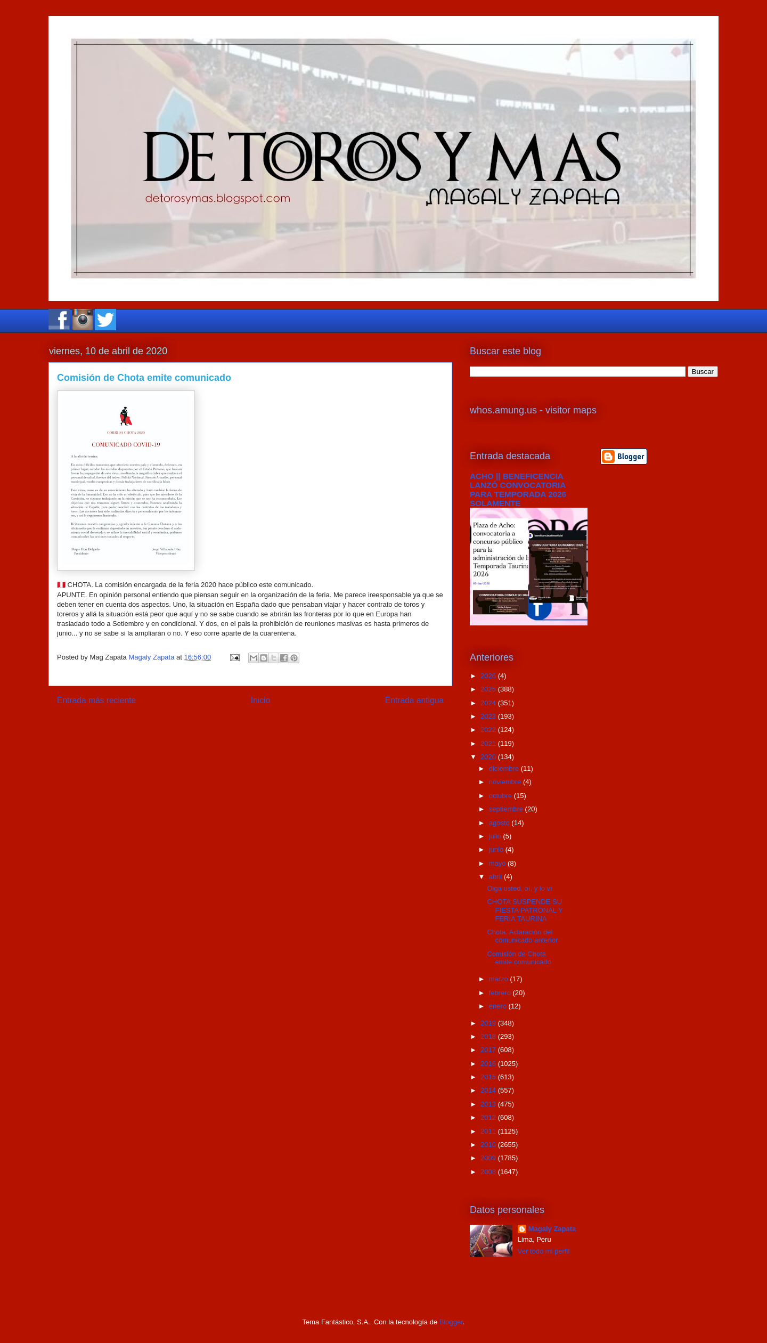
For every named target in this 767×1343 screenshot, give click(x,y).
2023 (489, 716)
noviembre (506, 782)
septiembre (507, 809)
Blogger (451, 1322)
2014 (489, 1090)
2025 (489, 689)
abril (496, 877)
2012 (489, 1117)
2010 (489, 1145)
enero (499, 1006)
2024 (489, 703)
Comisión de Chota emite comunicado (519, 958)
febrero (501, 993)
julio (496, 836)
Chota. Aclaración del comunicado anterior (522, 936)
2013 (489, 1104)
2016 (489, 1064)
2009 (489, 1158)
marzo (499, 979)
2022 (489, 730)
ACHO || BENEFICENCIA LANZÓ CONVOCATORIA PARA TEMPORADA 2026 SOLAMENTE (518, 489)
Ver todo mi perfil (544, 1251)
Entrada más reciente (96, 700)
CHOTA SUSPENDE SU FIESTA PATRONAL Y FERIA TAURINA (524, 910)
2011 (489, 1131)
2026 (489, 676)
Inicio (260, 700)
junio (497, 849)
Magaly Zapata (552, 1229)
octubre (501, 796)
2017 (489, 1050)
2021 (489, 743)
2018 (489, 1036)
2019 (489, 1023)
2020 (489, 757)
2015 (489, 1077)
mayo (498, 863)
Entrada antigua (414, 700)
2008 (489, 1172)
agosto (500, 823)
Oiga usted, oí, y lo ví (519, 888)
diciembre (505, 768)
